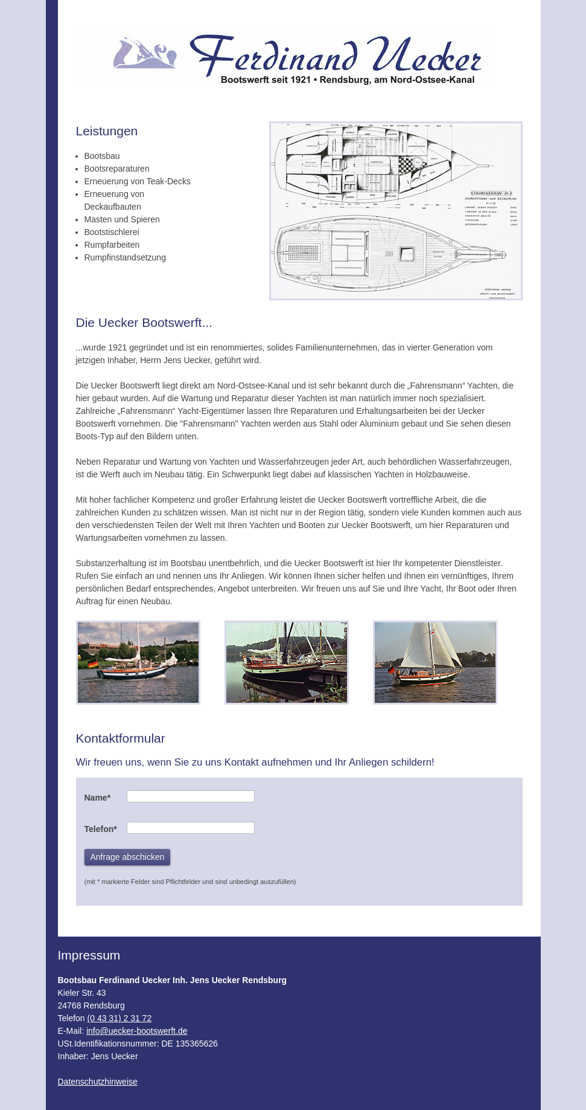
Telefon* (100, 829)
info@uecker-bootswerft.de (137, 1031)
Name (97, 797)
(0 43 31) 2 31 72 (120, 1018)
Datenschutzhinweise (98, 1081)
